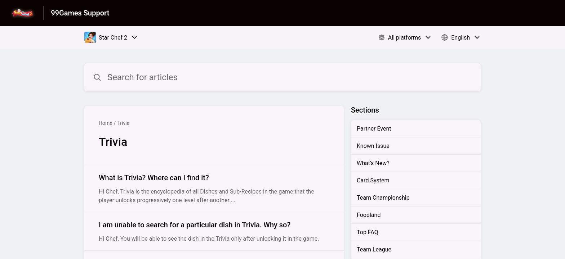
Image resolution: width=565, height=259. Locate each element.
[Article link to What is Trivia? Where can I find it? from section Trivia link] (214, 188)
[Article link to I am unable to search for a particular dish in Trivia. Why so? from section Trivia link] (214, 231)
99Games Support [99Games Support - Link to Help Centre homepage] (80, 13)
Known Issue (373, 145)
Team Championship (383, 197)
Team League (374, 249)
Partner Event (374, 128)
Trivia (123, 123)
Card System (373, 180)
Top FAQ (367, 232)
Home (105, 123)
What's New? (373, 163)
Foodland (369, 215)
